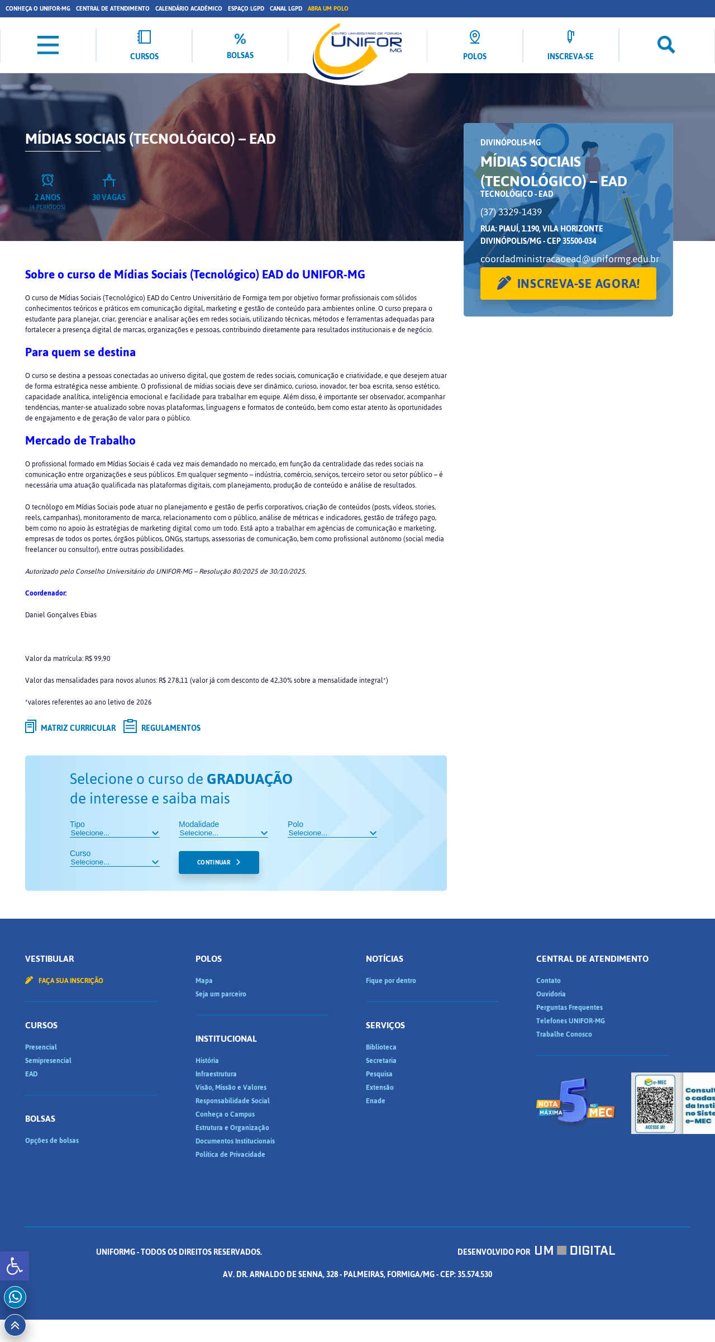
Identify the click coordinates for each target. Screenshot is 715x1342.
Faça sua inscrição (64, 980)
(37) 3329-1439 (511, 211)
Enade (375, 1101)
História (207, 1060)
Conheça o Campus (225, 1114)
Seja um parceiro (221, 994)
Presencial (41, 1047)
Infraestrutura (216, 1074)
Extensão (380, 1087)
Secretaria (381, 1060)
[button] (14, 1265)
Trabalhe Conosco (564, 1034)
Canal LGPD (286, 9)
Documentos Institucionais (235, 1141)
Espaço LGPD (246, 9)
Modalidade (224, 829)
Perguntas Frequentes (569, 1007)
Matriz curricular (70, 728)
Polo (333, 829)
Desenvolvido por (536, 1252)
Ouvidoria (551, 994)
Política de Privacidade (230, 1154)
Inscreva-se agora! (579, 284)
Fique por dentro (391, 980)
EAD (31, 1074)
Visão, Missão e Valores (231, 1087)
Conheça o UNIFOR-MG (38, 9)
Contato (548, 980)
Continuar (213, 862)
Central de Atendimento (113, 9)
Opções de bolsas (52, 1140)
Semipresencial (48, 1060)
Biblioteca (381, 1047)
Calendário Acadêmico (188, 9)
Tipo (115, 829)
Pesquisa (379, 1074)
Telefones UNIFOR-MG (570, 1021)
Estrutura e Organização (232, 1128)
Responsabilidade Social (233, 1101)
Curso (115, 858)
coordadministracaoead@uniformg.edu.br (569, 258)
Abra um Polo (328, 9)
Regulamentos (162, 728)
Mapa (204, 980)
